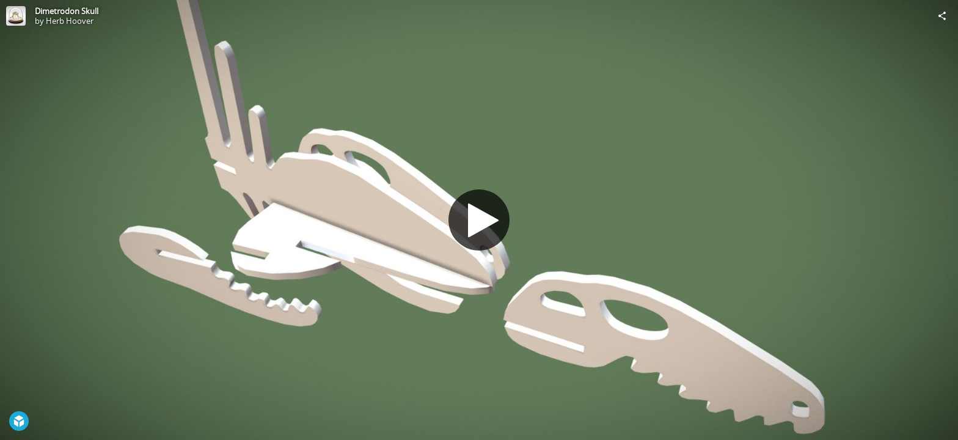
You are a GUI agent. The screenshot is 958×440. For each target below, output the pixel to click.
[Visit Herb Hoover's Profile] (16, 16)
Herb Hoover (69, 20)
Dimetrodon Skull (66, 11)
